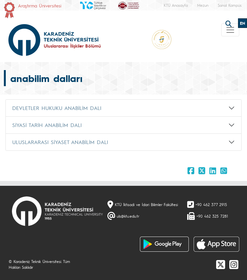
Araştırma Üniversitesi (39, 5)
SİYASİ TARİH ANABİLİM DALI (47, 125)
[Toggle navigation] (230, 29)
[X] (220, 264)
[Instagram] (233, 264)
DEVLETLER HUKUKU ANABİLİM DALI (56, 107)
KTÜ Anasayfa (176, 5)
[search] (229, 23)
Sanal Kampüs (230, 5)
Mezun (202, 5)
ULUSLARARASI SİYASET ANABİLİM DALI (60, 142)
